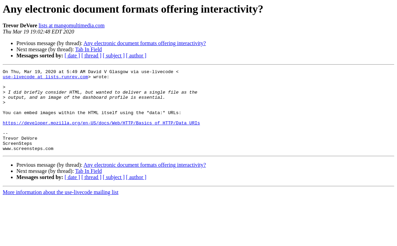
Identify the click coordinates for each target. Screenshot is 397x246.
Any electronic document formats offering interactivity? (144, 43)
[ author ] (136, 55)
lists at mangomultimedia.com (72, 25)
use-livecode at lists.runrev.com (45, 79)
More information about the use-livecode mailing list (61, 208)
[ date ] (72, 55)
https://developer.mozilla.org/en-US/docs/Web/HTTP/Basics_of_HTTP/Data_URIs (101, 134)
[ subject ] (114, 55)
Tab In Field (88, 49)
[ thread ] (91, 55)
